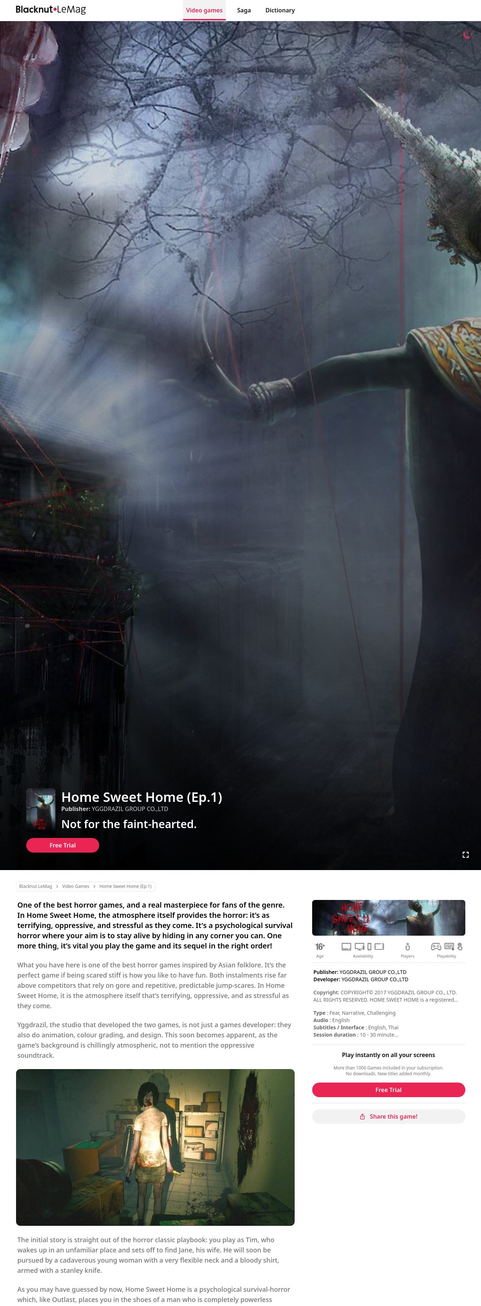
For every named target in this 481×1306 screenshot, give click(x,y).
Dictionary (280, 10)
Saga (244, 10)
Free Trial (63, 845)
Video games (204, 10)
